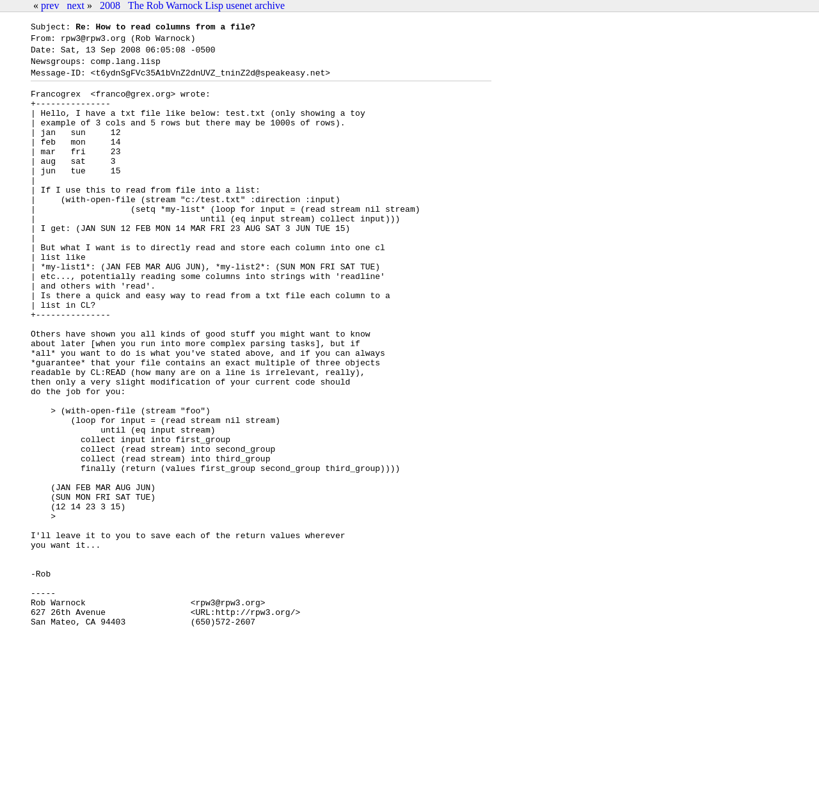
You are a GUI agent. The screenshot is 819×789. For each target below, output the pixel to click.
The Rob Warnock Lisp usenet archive (206, 5)
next (75, 5)
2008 (110, 5)
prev (50, 5)
